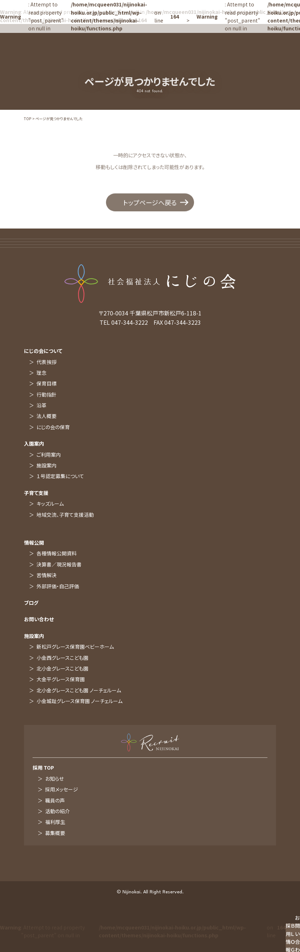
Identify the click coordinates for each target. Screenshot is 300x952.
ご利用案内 (49, 454)
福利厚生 (55, 821)
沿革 (42, 405)
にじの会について (43, 350)
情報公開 (34, 542)
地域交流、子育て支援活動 (65, 514)
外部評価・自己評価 (58, 586)
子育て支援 (36, 492)
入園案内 (34, 443)
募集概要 (55, 832)
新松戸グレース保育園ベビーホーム (75, 646)
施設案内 (47, 465)
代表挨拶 (47, 361)
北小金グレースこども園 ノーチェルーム (79, 690)
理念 (42, 372)
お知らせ (54, 778)
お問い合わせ (39, 619)
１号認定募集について (60, 476)
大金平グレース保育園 (61, 679)
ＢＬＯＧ (293, 937)
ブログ (31, 602)
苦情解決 (47, 575)
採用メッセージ (61, 789)
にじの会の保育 (53, 427)
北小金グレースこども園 (62, 668)
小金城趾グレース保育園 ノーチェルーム (79, 701)
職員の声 (55, 800)
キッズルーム (50, 503)
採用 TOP (43, 767)
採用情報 (288, 937)
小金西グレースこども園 (62, 657)
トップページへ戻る (150, 203)
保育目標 (47, 383)
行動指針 (47, 394)
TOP (27, 118)
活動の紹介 (57, 811)
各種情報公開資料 (57, 553)
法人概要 (47, 415)
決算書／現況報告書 (59, 564)
